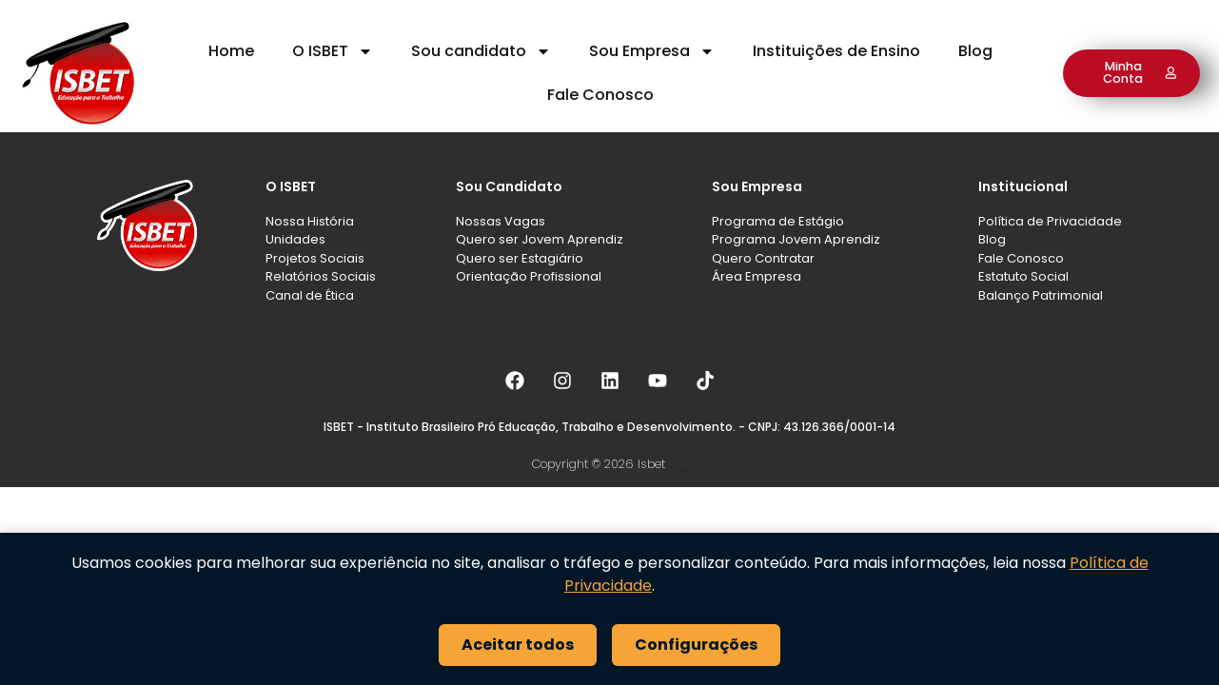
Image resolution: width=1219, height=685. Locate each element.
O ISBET (332, 51)
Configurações (696, 645)
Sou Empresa (652, 51)
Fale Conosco (600, 95)
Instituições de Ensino (836, 51)
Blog (975, 51)
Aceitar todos (518, 645)
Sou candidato (481, 51)
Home (231, 51)
